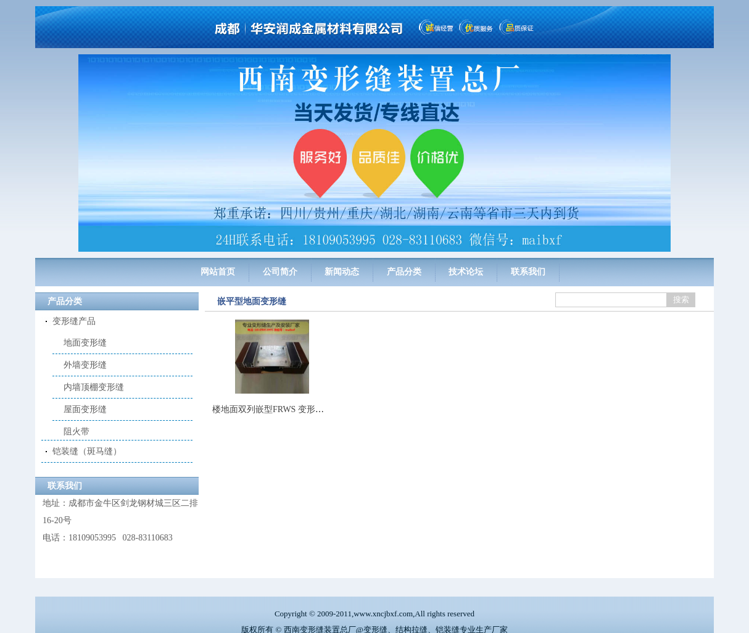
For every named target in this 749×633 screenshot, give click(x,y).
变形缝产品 (74, 321)
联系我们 (528, 271)
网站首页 (218, 271)
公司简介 (280, 271)
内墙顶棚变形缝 (94, 387)
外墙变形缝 (85, 365)
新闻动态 (342, 271)
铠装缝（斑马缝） (87, 440)
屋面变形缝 (85, 409)
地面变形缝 (85, 342)
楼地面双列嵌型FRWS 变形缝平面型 (281, 409)
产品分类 (404, 271)
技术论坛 (466, 271)
